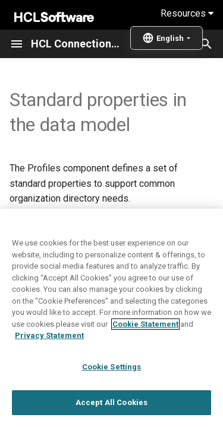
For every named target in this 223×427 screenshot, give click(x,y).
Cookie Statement (145, 344)
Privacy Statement (49, 356)
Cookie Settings (112, 387)
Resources (187, 13)
